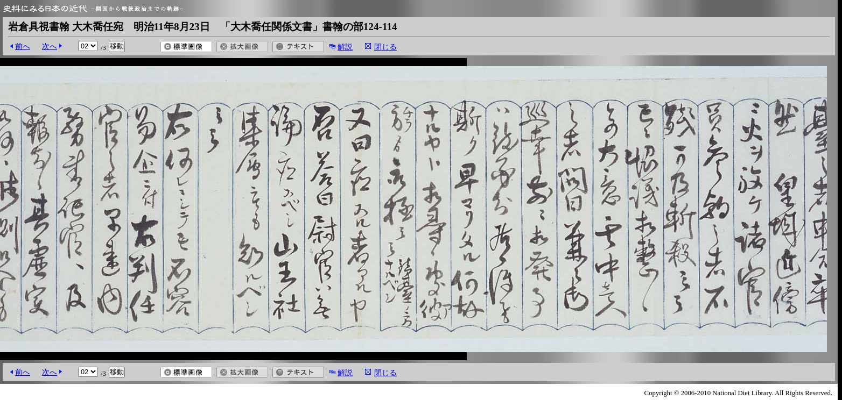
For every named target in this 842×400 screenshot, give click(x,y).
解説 (345, 46)
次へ (49, 46)
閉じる (385, 46)
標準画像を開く (186, 46)
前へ (22, 46)
